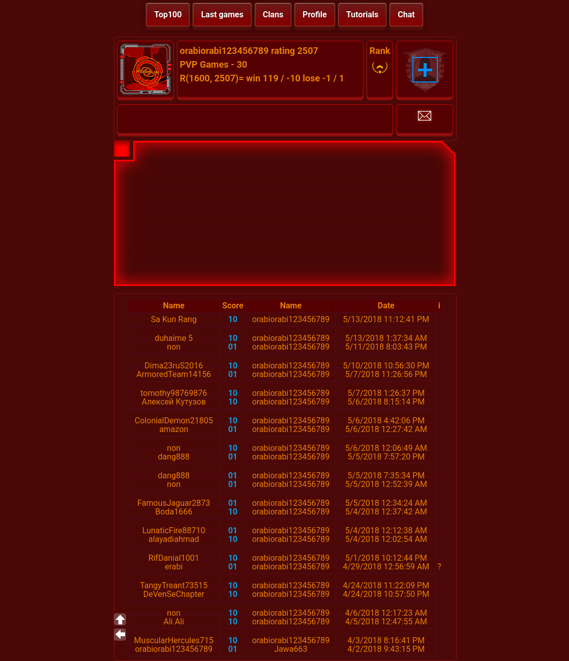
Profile (315, 14)
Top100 (168, 14)
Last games (222, 14)
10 (232, 319)
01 (232, 347)
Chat (406, 14)
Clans (273, 14)
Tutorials (362, 14)
